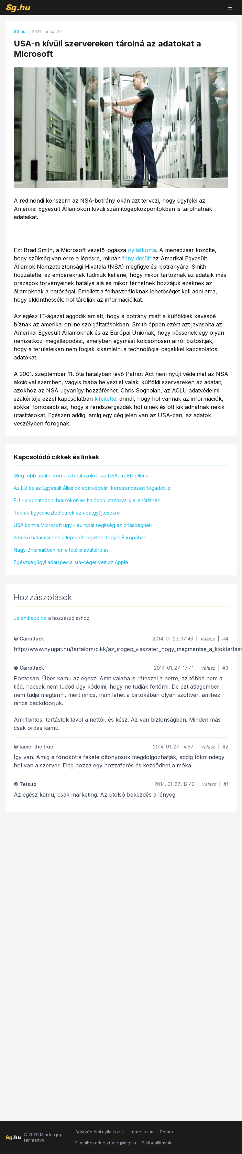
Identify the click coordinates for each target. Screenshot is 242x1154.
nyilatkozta (142, 250)
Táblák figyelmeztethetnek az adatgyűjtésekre (67, 513)
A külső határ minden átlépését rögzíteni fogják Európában (80, 537)
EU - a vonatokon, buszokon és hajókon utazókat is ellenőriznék (87, 500)
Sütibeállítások (157, 1142)
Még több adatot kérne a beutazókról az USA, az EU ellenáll (82, 475)
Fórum (166, 1131)
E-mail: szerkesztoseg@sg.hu (105, 1142)
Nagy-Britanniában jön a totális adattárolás (61, 550)
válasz (207, 638)
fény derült (136, 258)
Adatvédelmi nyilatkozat (99, 1131)
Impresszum (142, 1131)
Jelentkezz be (30, 618)
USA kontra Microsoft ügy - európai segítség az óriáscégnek (83, 525)
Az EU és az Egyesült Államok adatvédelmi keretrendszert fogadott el (93, 488)
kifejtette (105, 398)
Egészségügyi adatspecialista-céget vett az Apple (71, 562)
